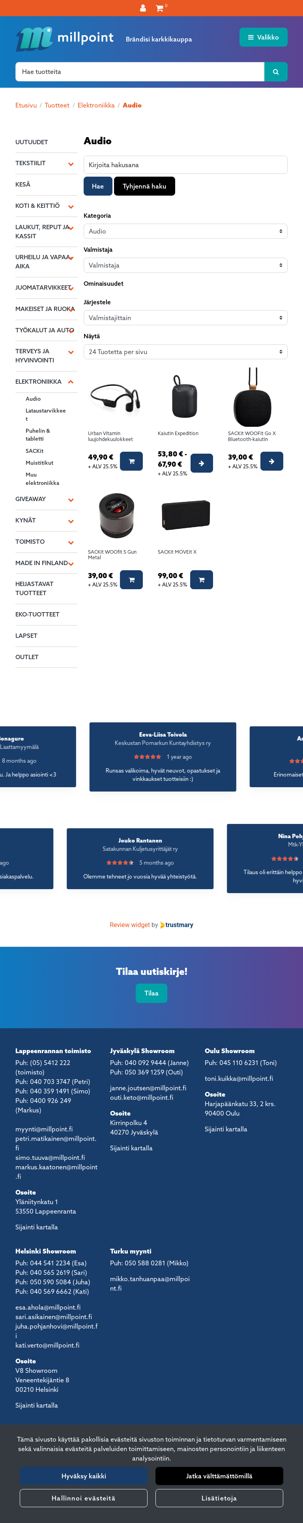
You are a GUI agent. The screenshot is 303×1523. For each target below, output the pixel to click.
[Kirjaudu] (144, 8)
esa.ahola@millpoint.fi (47, 1307)
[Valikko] (263, 37)
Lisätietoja (219, 1498)
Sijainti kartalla (36, 1227)
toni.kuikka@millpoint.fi (239, 1078)
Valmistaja (98, 249)
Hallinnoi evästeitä (83, 1498)
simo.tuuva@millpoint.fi (50, 1157)
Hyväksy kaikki (84, 1476)
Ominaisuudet (103, 283)
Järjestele (97, 302)
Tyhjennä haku (144, 186)
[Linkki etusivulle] (64, 39)
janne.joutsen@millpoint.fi (148, 1088)
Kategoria (97, 215)
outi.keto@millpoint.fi (141, 1097)
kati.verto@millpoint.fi (47, 1345)
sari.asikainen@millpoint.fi (53, 1317)
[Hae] (140, 71)
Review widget (130, 925)
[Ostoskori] (159, 8)
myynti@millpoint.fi (44, 1129)
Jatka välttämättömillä (219, 1476)
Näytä (92, 336)
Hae (98, 186)
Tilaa (151, 993)
